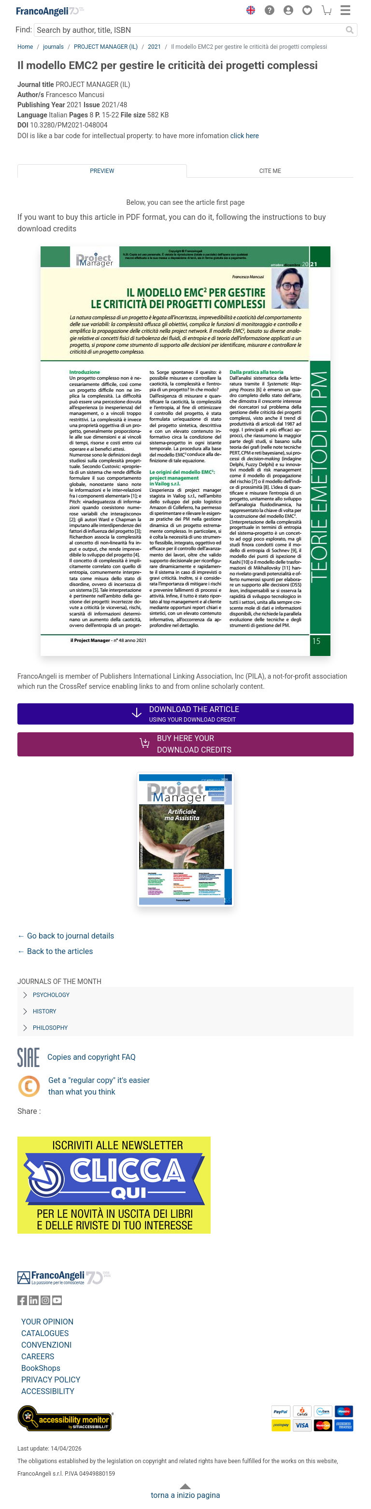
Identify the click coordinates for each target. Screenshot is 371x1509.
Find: (23, 29)
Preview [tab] (102, 171)
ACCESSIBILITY (47, 1391)
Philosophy (50, 1028)
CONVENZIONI (46, 1345)
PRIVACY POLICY (50, 1379)
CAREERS (37, 1356)
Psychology (51, 995)
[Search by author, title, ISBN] (188, 30)
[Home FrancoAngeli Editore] (50, 11)
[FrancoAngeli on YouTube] (57, 1302)
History (45, 1011)
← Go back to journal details (65, 935)
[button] (248, 11)
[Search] (349, 30)
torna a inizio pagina (185, 1495)
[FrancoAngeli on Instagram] (45, 1302)
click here (244, 136)
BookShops (40, 1368)
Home (25, 46)
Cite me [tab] (270, 171)
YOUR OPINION (47, 1321)
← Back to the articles (55, 951)
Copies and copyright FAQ (91, 1057)
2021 (154, 46)
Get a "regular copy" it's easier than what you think (99, 1086)
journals (53, 46)
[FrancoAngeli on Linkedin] (34, 1302)
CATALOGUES (45, 1333)
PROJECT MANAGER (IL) (106, 46)
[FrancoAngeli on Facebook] (22, 1302)
